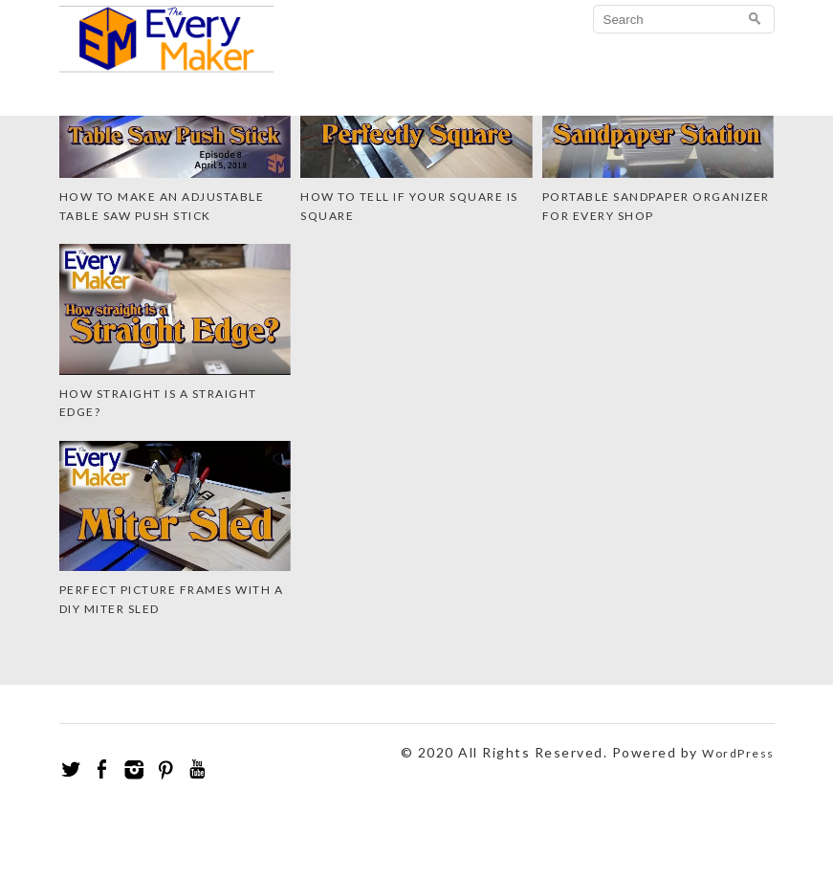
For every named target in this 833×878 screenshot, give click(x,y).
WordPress (738, 753)
